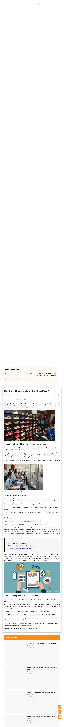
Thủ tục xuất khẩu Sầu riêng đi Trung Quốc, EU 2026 (41, 643)
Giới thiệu (18, 3)
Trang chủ (10, 3)
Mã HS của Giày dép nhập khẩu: (48, 373)
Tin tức (44, 3)
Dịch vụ (26, 3)
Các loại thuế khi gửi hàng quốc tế (17, 543)
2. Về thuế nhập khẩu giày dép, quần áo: (18, 379)
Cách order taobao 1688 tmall (18, 546)
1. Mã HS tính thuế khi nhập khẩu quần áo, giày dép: (21, 373)
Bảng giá (35, 3)
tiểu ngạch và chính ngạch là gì (22, 548)
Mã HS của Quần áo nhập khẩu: (47, 375)
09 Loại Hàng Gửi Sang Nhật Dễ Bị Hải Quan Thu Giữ (41, 692)
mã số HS (18, 448)
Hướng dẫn (51, 3)
